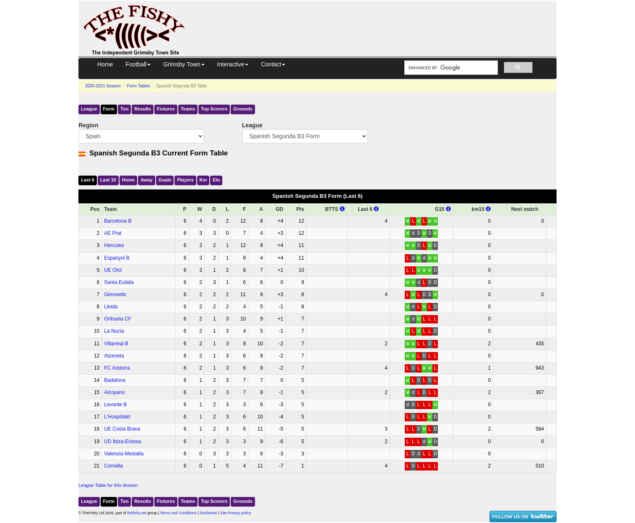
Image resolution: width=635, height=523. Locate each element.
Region (88, 125)
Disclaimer (208, 513)
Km (203, 179)
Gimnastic (115, 294)
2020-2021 (103, 86)
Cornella (113, 466)
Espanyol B (117, 258)
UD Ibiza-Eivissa (122, 441)
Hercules (114, 245)
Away (147, 179)
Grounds (242, 108)
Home (105, 64)
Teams (188, 108)
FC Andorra (117, 368)
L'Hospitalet (117, 417)
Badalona (114, 380)
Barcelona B (117, 221)
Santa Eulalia (119, 282)
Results (142, 108)
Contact (273, 64)
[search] (450, 68)
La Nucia (114, 331)
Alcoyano (114, 392)
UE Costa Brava (122, 429)
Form (109, 108)
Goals (165, 179)
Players (185, 179)
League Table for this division (108, 485)
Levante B (115, 404)
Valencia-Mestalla (123, 454)
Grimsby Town (183, 64)
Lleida (110, 307)
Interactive (233, 64)
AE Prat (112, 233)
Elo (216, 179)
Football (138, 64)
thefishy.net (137, 513)
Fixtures (166, 108)
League (89, 108)
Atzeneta (114, 356)
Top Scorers (214, 108)
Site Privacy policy (235, 513)
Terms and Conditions (178, 513)
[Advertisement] (378, 20)
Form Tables (138, 86)
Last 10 (108, 179)
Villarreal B (116, 344)
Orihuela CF (117, 319)
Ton (124, 108)
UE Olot (113, 270)
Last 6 (87, 179)
